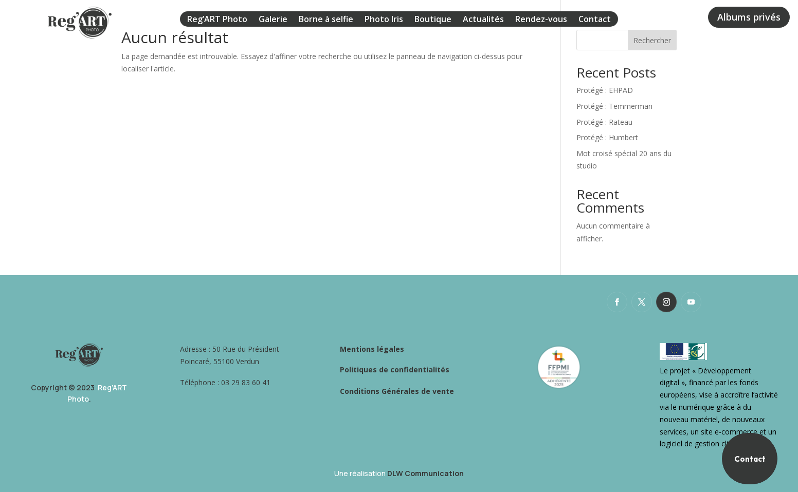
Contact (594, 20)
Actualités (483, 20)
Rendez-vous (541, 20)
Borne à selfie (326, 20)
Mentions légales (372, 349)
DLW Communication (425, 473)
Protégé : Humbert (607, 137)
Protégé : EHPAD (604, 90)
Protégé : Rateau (604, 122)
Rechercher (652, 40)
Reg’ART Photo (217, 20)
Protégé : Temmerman (614, 106)
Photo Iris (384, 20)
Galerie (273, 20)
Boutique (432, 20)
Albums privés (749, 17)
